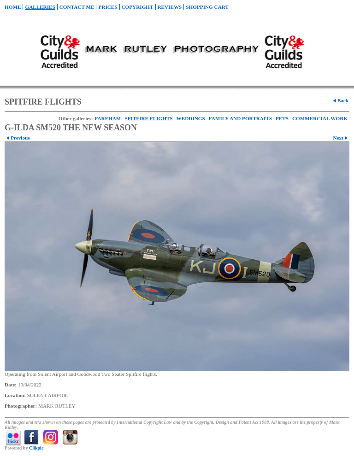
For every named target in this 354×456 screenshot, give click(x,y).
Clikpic (36, 447)
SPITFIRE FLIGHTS (148, 118)
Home (13, 7)
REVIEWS (170, 7)
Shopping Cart (207, 7)
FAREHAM (107, 118)
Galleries (40, 7)
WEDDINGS (191, 118)
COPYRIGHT (137, 7)
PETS (282, 118)
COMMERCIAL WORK (320, 118)
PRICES (107, 7)
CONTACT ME (76, 7)
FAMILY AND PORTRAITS (240, 118)
